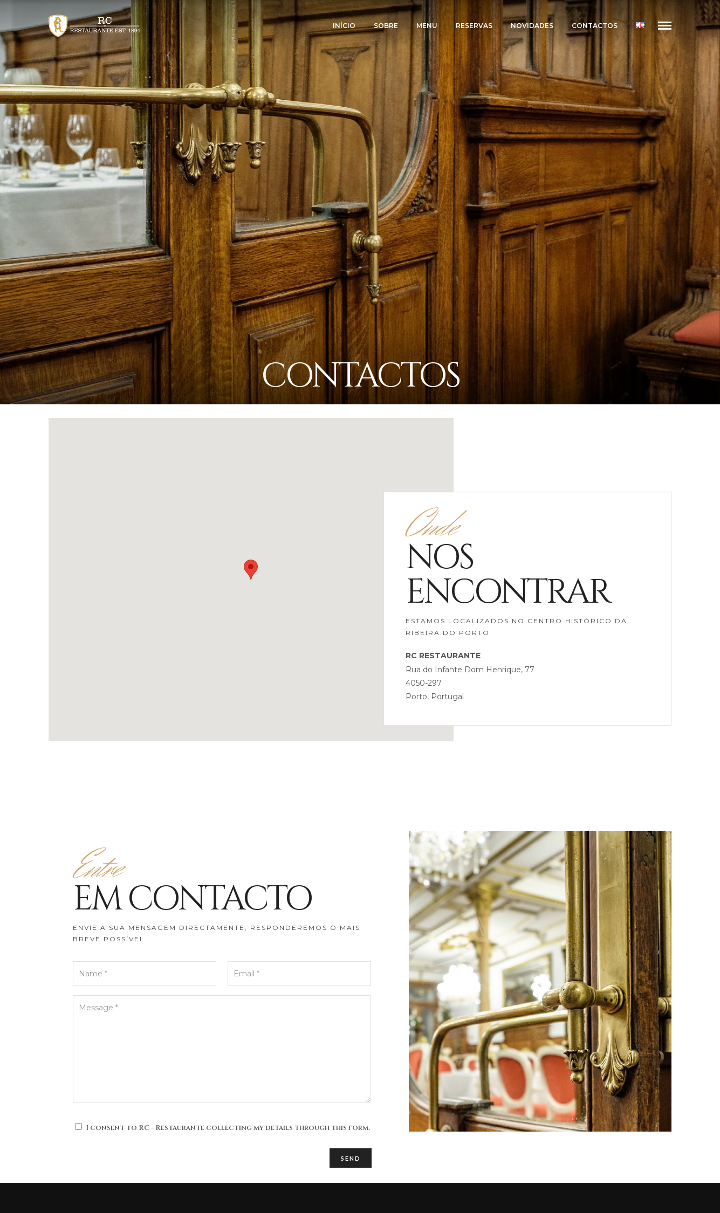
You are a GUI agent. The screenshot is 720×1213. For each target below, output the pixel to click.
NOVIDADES (532, 26)
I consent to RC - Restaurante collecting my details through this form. (228, 1128)
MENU (426, 26)
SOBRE (386, 26)
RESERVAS (474, 26)
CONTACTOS (595, 26)
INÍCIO (344, 26)
